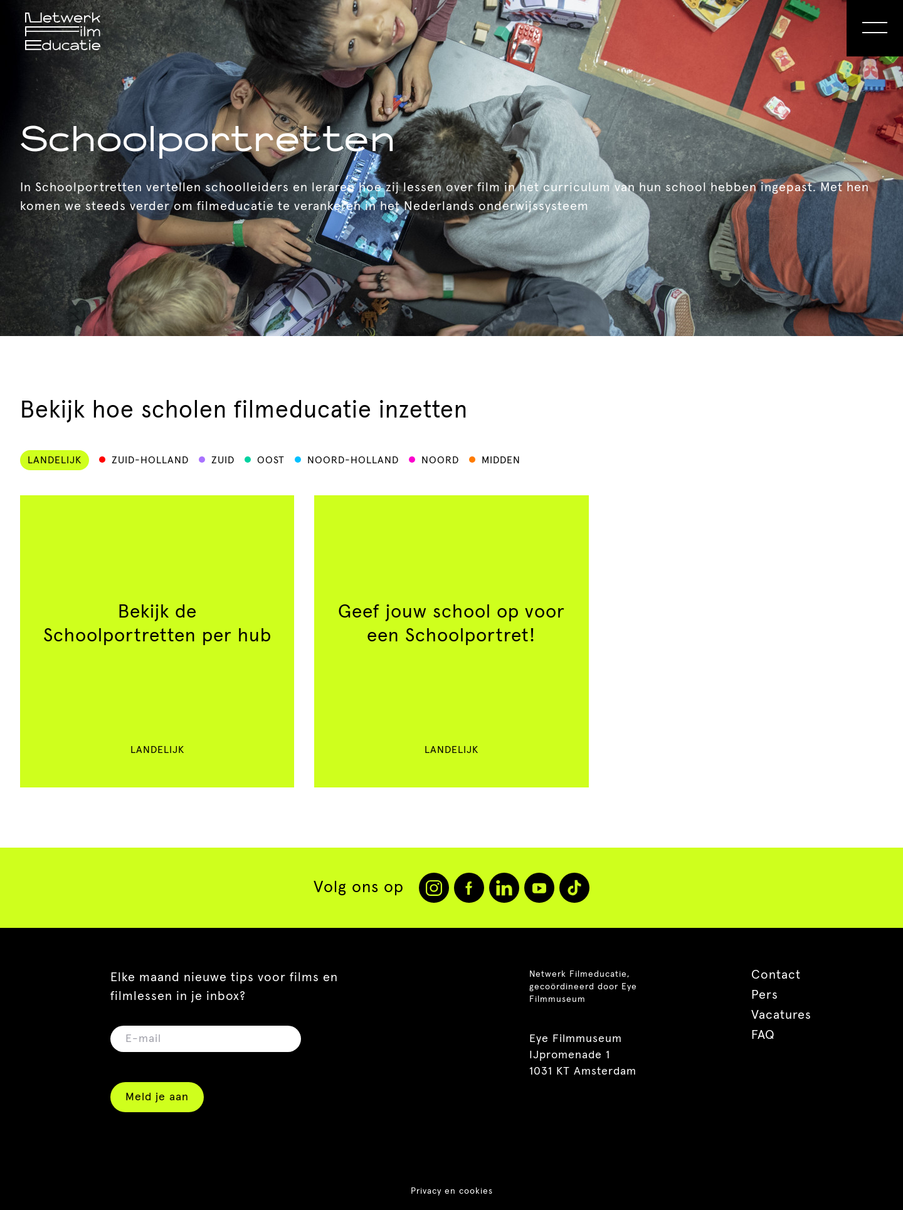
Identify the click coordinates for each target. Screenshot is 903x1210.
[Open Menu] (875, 28)
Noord (440, 460)
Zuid (223, 460)
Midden (501, 460)
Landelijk (55, 460)
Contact (776, 975)
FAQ (763, 1035)
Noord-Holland (353, 460)
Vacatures (781, 1015)
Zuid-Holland (150, 460)
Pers (764, 995)
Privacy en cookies (452, 1191)
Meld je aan (157, 1097)
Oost (271, 460)
